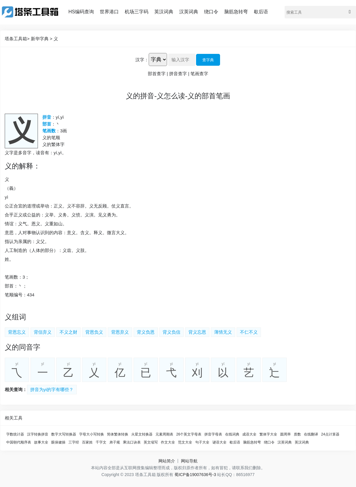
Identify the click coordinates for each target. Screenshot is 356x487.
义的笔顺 (51, 137)
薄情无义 (223, 332)
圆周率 (285, 434)
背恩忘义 (17, 332)
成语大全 (249, 434)
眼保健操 (58, 442)
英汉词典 (163, 11)
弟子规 (114, 442)
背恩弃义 (120, 332)
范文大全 (185, 442)
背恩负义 (94, 332)
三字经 (73, 442)
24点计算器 (330, 434)
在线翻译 (311, 434)
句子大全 (202, 442)
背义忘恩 (197, 332)
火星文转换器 (142, 434)
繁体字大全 (268, 434)
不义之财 (68, 332)
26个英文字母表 (188, 434)
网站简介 (166, 461)
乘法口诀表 (132, 442)
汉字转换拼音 (37, 434)
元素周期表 (164, 434)
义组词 (15, 317)
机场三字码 (136, 11)
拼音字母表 (213, 434)
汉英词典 (188, 11)
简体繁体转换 (117, 434)
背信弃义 (43, 332)
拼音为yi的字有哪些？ (51, 389)
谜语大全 (219, 442)
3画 (63, 130)
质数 (297, 434)
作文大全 (168, 442)
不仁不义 (249, 332)
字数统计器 (15, 434)
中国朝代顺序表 (18, 442)
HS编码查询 (81, 11)
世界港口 (109, 11)
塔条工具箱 (16, 38)
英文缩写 (151, 442)
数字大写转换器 (63, 434)
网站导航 (189, 461)
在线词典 (232, 434)
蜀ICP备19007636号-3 (195, 474)
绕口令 (211, 11)
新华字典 (40, 38)
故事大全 (41, 442)
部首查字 (157, 73)
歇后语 (261, 11)
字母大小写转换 (91, 434)
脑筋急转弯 (236, 11)
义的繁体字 (53, 144)
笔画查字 (199, 73)
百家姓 (87, 442)
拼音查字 (178, 73)
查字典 (208, 60)
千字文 (101, 442)
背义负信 (171, 332)
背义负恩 (146, 332)
